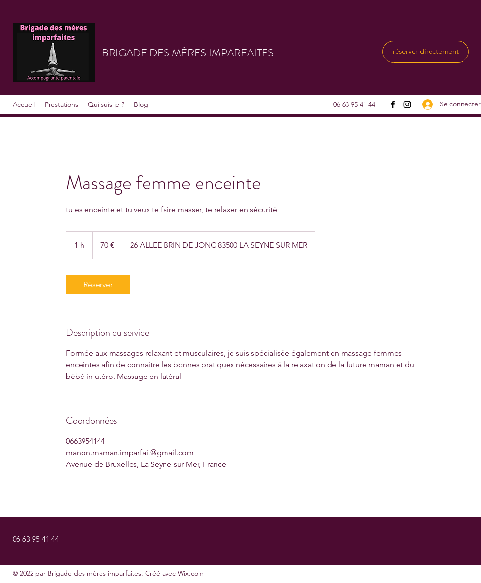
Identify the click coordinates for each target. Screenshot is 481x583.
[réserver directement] (425, 52)
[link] (98, 284)
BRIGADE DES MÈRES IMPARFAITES (188, 52)
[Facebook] (393, 104)
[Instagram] (407, 104)
